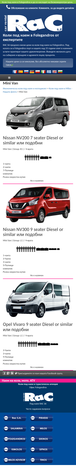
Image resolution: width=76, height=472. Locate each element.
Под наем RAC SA (38, 403)
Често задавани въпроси (38, 409)
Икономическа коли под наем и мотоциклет (25, 88)
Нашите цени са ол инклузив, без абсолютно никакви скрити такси (36, 63)
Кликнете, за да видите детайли (56, 8)
